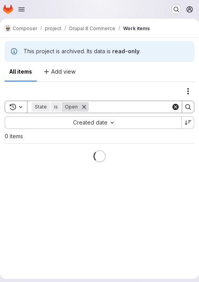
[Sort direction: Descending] (188, 122)
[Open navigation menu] (21, 9)
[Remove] (84, 107)
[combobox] (93, 122)
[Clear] (175, 107)
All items (20, 71)
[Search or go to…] (176, 9)
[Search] (137, 107)
